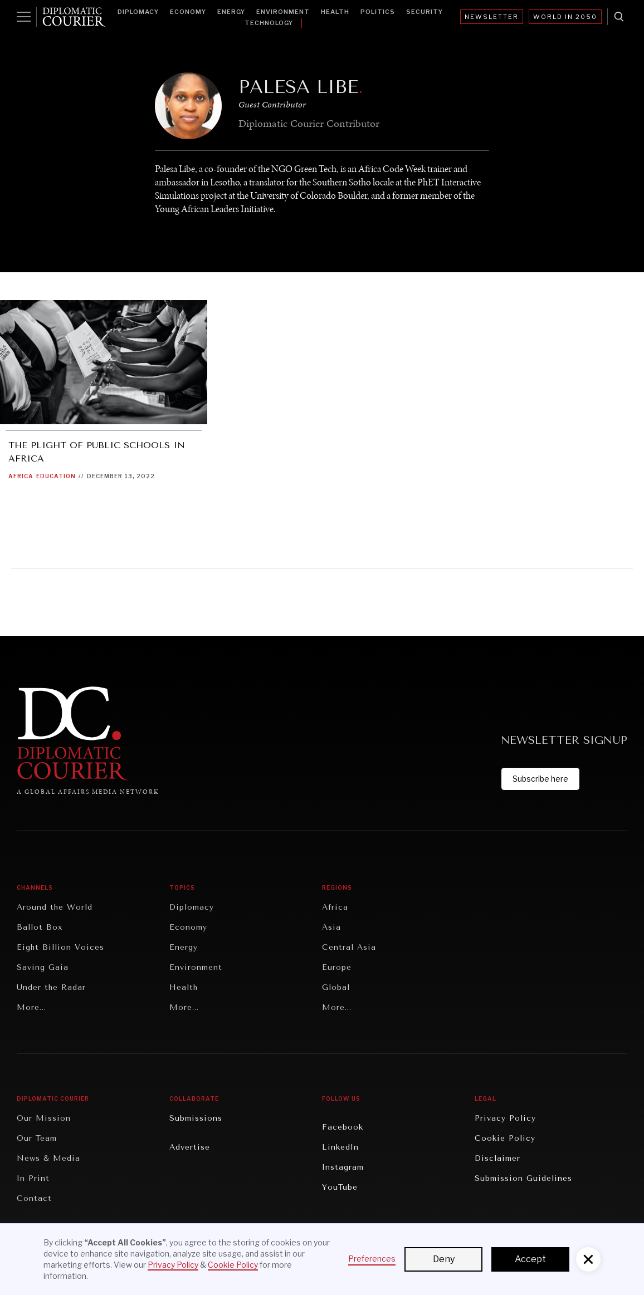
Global (336, 987)
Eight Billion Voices (60, 947)
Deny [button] (444, 1259)
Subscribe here (540, 778)
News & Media (48, 1158)
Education (56, 476)
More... (31, 1007)
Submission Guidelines (523, 1178)
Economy (188, 12)
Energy (231, 12)
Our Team (37, 1138)
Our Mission (44, 1118)
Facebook (342, 1127)
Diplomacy (138, 12)
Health (335, 12)
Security (424, 12)
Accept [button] (530, 1259)
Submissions (195, 1118)
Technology (269, 23)
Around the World (54, 907)
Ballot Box (39, 927)
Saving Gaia (43, 967)
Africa (20, 476)
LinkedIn (340, 1147)
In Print (33, 1178)
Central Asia (349, 947)
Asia (331, 927)
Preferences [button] (372, 1258)
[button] (588, 1259)
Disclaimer (497, 1158)
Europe (337, 967)
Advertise (189, 1147)
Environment (283, 12)
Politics (377, 12)
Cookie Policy (505, 1138)
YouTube (340, 1187)
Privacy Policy (505, 1118)
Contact (34, 1198)
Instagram (343, 1167)
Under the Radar (51, 987)
